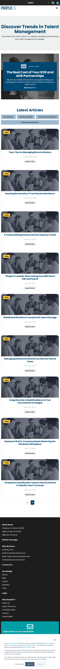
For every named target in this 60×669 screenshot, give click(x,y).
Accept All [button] (30, 664)
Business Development (30, 122)
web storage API (50, 643)
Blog (4, 578)
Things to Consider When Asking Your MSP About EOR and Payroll (30, 277)
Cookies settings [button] (19, 664)
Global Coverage (9, 540)
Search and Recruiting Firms (13, 553)
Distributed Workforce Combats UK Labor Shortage (30, 317)
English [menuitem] (30, 3)
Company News (8, 610)
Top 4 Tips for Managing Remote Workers (30, 152)
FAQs (4, 588)
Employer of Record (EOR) (13, 528)
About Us (6, 603)
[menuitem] (38, 2)
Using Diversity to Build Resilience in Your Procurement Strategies (30, 401)
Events (5, 581)
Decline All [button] (40, 664)
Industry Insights (25, 117)
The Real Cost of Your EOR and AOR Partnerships (30, 74)
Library (5, 574)
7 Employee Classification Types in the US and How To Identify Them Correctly (30, 484)
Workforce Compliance (47, 117)
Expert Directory (9, 606)
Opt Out (29, 647)
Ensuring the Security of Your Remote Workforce (30, 193)
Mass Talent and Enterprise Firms (16, 556)
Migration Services (9, 535)
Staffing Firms (8, 549)
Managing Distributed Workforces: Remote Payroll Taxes (30, 360)
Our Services (8, 117)
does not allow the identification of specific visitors (22, 645)
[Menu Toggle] (57, 8)
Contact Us (7, 565)
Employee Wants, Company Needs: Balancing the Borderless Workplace (30, 443)
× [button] (54, 639)
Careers (5, 613)
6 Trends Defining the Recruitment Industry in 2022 (30, 234)
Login (4, 593)
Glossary (5, 585)
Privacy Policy (13, 643)
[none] (38, 2)
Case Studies (7, 616)
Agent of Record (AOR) (11, 531)
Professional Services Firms (13, 560)
